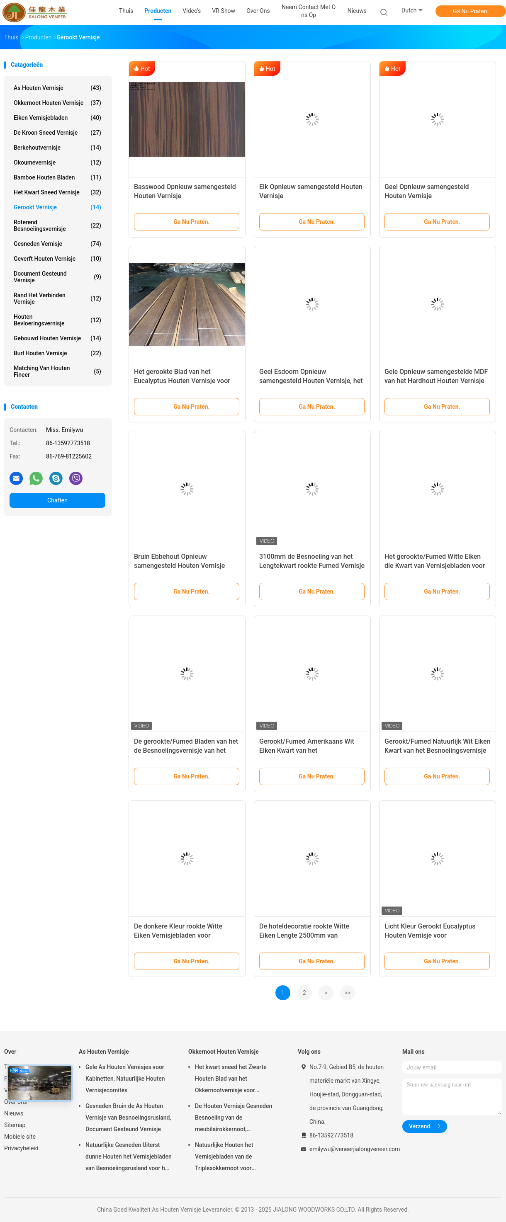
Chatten (57, 500)
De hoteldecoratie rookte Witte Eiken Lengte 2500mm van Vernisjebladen (304, 935)
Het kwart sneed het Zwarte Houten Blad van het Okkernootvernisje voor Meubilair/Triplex (231, 1080)
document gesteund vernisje (57, 277)
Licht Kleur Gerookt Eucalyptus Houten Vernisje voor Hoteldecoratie (429, 935)
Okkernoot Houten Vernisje (57, 103)
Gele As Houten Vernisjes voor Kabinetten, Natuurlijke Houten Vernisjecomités (125, 1078)
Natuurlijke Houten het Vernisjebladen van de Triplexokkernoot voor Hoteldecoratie (224, 1158)
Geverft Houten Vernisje (57, 259)
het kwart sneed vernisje (57, 192)
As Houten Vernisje (57, 88)
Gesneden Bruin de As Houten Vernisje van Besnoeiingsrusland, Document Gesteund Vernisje (128, 1117)
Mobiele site (20, 1136)
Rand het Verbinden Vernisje (57, 298)
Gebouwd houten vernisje (57, 338)
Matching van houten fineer (57, 371)
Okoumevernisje (57, 162)
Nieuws (13, 1113)
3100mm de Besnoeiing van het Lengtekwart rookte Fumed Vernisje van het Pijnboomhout (312, 566)
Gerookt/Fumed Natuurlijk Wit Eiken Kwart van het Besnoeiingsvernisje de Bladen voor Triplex (437, 750)
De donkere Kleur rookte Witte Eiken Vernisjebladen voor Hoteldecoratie (178, 935)
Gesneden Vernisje (57, 244)
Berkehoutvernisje (57, 147)
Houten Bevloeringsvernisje (57, 320)
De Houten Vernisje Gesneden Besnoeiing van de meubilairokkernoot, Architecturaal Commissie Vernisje (233, 1119)
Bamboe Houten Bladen (57, 177)
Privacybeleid (21, 1148)
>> (348, 992)
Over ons (15, 1101)
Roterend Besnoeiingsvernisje (57, 225)
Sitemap (14, 1125)
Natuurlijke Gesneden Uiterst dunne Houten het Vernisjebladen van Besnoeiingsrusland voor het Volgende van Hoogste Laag (128, 1158)
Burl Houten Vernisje (57, 353)
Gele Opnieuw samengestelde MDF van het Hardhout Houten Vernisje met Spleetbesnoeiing (436, 381)
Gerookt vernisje (57, 207)
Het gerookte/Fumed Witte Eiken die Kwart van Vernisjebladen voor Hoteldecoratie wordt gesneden (434, 566)
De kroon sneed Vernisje (57, 133)
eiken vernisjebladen (57, 118)
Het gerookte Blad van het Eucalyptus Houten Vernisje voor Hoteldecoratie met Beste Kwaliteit (185, 381)
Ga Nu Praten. (471, 11)
